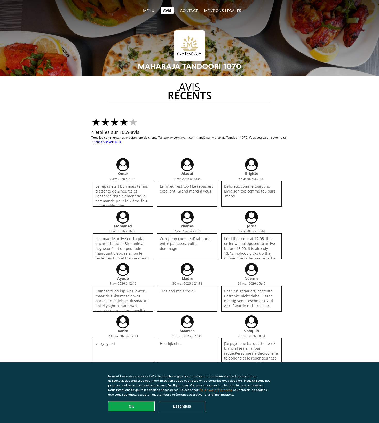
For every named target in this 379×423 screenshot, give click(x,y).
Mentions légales (222, 10)
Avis (167, 10)
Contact (189, 10)
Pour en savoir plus (107, 142)
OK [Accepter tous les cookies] (131, 406)
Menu (148, 10)
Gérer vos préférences (215, 390)
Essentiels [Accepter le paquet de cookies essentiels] (182, 406)
